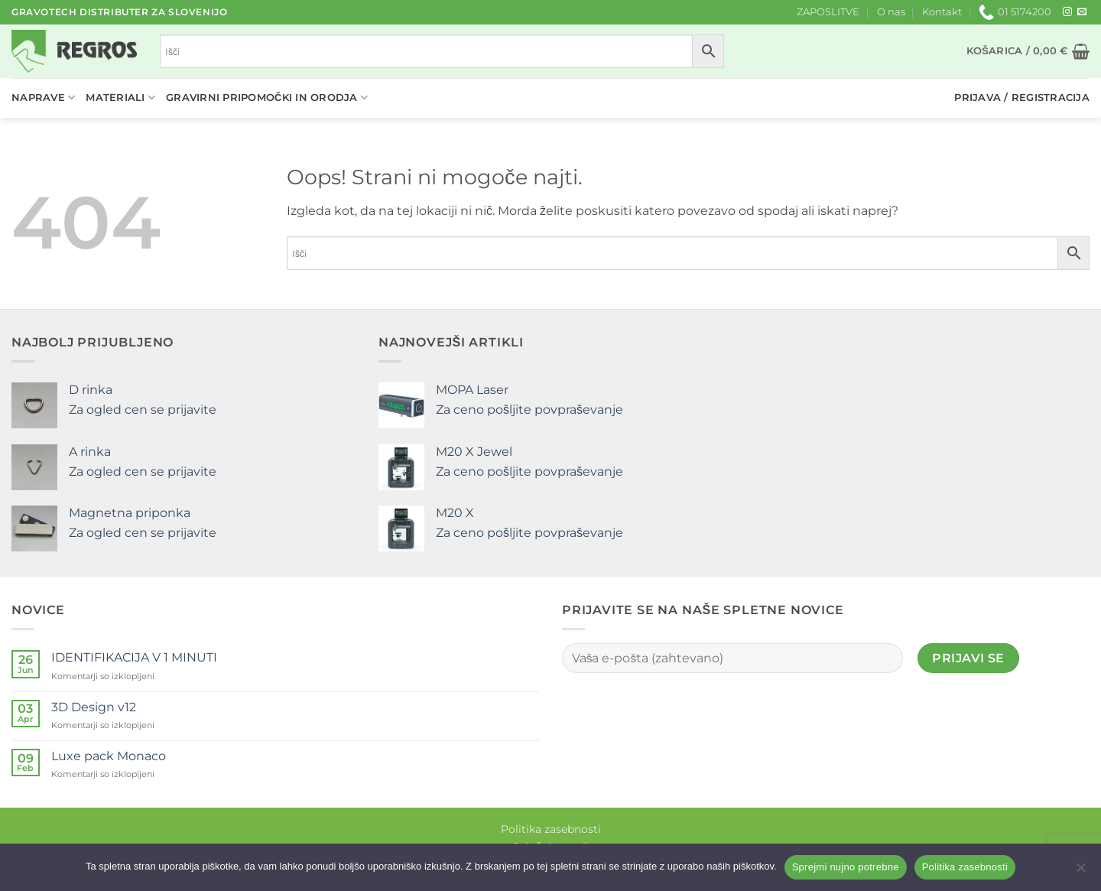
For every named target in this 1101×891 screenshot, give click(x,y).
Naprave (43, 97)
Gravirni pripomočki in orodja (267, 97)
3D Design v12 (93, 707)
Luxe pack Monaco (108, 756)
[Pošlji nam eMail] (1081, 12)
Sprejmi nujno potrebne (845, 867)
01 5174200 (1015, 12)
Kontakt (942, 12)
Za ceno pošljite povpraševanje (529, 409)
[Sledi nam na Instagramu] (1067, 12)
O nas (891, 12)
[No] (1080, 872)
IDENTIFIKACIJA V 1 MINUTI (134, 657)
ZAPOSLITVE (828, 12)
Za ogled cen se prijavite (142, 409)
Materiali (120, 97)
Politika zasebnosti (551, 829)
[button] (1028, 51)
